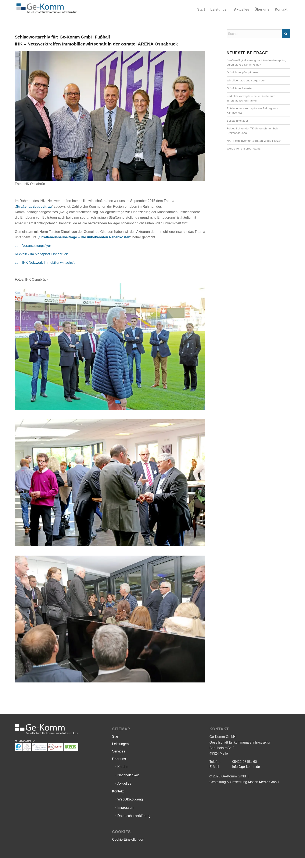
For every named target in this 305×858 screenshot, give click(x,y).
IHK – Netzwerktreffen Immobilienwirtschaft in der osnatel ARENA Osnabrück (96, 43)
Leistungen (120, 744)
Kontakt (117, 791)
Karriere (123, 767)
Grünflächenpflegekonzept (243, 72)
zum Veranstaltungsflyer (33, 245)
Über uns (119, 759)
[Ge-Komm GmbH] (46, 9)
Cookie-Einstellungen (128, 839)
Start (115, 736)
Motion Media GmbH (263, 782)
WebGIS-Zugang (130, 799)
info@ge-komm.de (246, 767)
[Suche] (258, 33)
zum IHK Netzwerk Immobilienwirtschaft (45, 262)
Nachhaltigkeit (128, 775)
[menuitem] (201, 9)
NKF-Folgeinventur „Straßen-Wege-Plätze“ (254, 140)
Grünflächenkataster (239, 88)
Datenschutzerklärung (133, 816)
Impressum (125, 807)
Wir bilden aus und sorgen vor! (246, 80)
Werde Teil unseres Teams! (244, 148)
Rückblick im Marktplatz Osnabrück (41, 254)
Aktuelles (124, 783)
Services (118, 751)
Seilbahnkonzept (237, 120)
